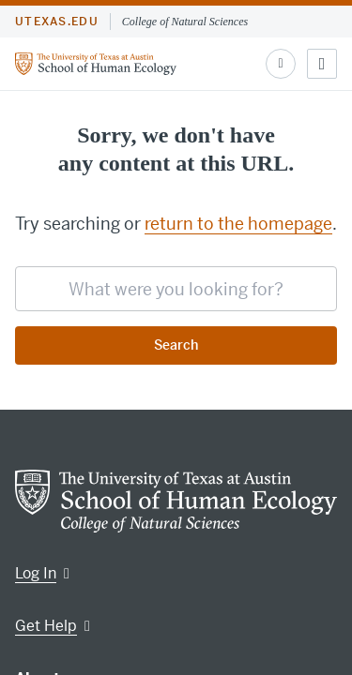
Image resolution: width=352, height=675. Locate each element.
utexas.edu (57, 21)
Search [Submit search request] (176, 345)
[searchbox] (176, 288)
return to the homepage (238, 223)
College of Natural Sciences (185, 21)
